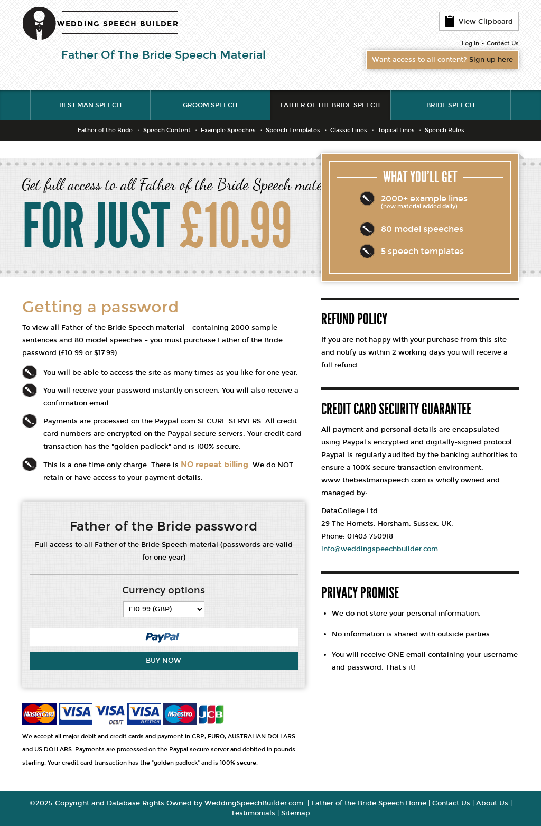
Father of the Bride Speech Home (368, 803)
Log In (470, 43)
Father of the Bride (105, 130)
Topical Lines (396, 130)
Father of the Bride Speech (330, 105)
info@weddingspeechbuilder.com (379, 549)
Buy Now (163, 660)
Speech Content (167, 130)
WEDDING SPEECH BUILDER (118, 24)
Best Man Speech (90, 105)
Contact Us (503, 43)
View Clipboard (479, 21)
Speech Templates (293, 130)
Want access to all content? (442, 59)
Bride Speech (450, 105)
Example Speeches (228, 130)
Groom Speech (210, 105)
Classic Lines (348, 130)
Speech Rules (444, 130)
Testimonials (253, 813)
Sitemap (295, 813)
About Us (492, 803)
